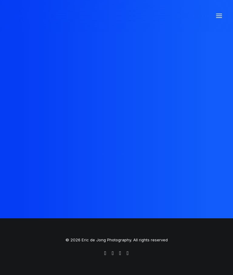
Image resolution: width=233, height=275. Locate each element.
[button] (219, 16)
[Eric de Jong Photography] (65, 15)
